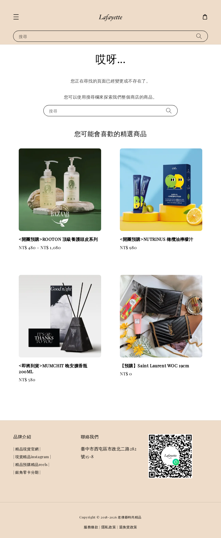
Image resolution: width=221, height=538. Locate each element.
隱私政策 (108, 527)
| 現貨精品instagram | (32, 456)
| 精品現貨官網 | (27, 449)
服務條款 (91, 527)
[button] (16, 17)
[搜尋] (199, 36)
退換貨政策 (128, 527)
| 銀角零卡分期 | (27, 472)
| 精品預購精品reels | (31, 464)
